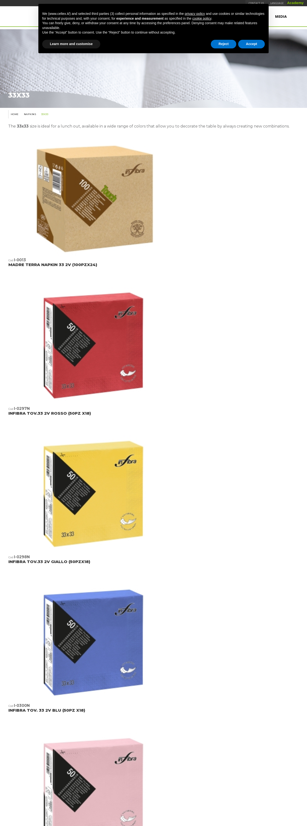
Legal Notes (182, 783)
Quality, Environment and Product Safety (136, 783)
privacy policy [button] (195, 14)
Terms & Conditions (85, 783)
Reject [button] (223, 44)
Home (12, 129)
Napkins (28, 129)
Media (281, 18)
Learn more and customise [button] (71, 44)
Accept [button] (251, 44)
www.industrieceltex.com (153, 762)
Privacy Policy (210, 783)
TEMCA (231, 783)
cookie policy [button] (201, 18)
